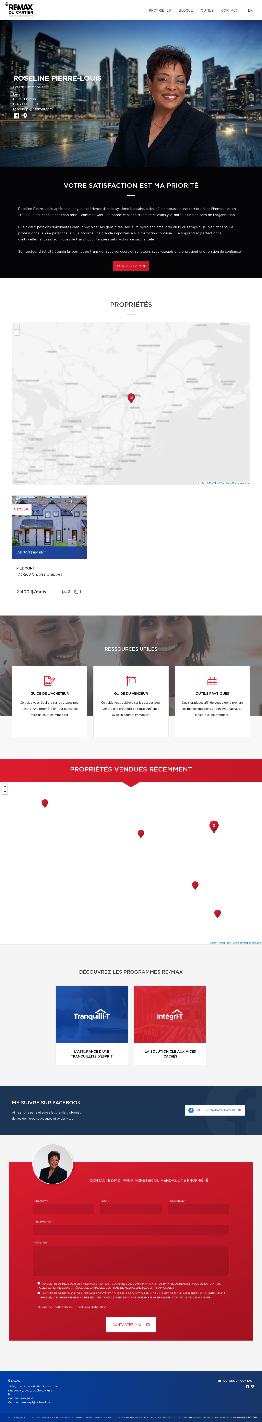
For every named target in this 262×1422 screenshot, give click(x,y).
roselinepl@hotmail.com (33, 109)
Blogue (186, 10)
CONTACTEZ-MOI (131, 266)
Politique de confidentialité (54, 1307)
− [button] (17, 332)
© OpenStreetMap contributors (233, 483)
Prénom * (41, 1201)
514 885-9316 (26, 99)
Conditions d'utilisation (90, 1307)
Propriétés (160, 10)
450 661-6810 (27, 104)
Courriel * (178, 1201)
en (250, 10)
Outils (207, 10)
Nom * (106, 1201)
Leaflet (201, 483)
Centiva (250, 1417)
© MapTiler (212, 483)
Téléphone (42, 1221)
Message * (41, 1242)
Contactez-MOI (131, 1325)
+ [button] (17, 327)
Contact (229, 10)
